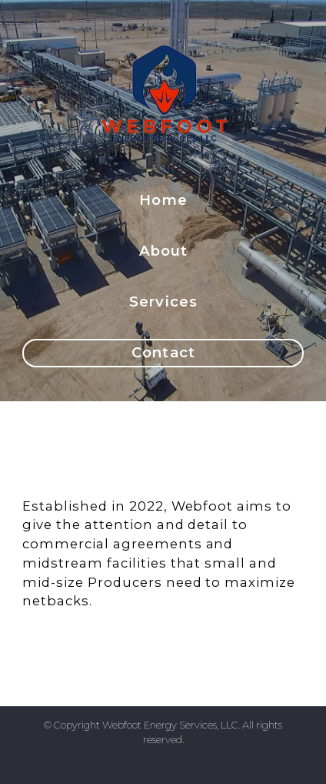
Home (163, 200)
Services (163, 301)
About (163, 251)
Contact (163, 352)
